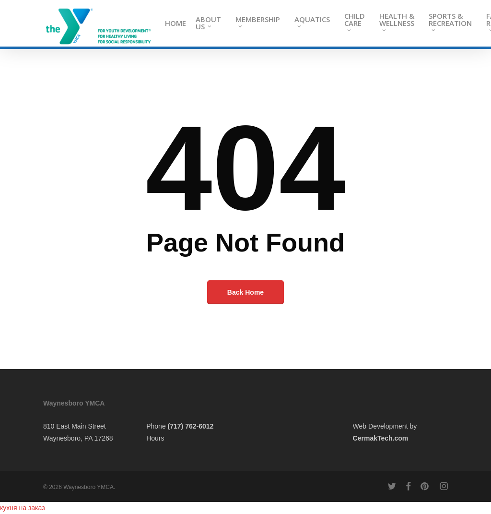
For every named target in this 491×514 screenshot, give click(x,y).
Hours (155, 438)
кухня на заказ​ (22, 508)
